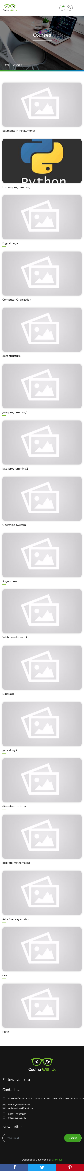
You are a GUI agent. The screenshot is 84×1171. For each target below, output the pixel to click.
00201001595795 (14, 1117)
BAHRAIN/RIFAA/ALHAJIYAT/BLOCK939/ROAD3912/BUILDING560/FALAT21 (42, 1098)
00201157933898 (14, 1114)
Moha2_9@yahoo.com (16, 1104)
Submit (73, 1138)
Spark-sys (57, 1159)
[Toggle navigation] (77, 8)
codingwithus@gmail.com (18, 1108)
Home (6, 65)
